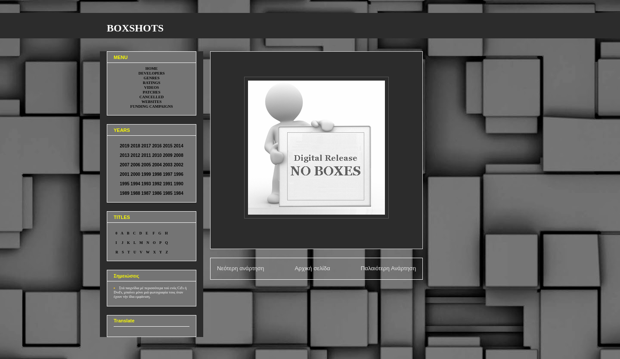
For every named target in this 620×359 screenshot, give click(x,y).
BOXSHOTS (135, 28)
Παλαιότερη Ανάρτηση (388, 268)
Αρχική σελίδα (312, 268)
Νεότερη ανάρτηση (240, 268)
